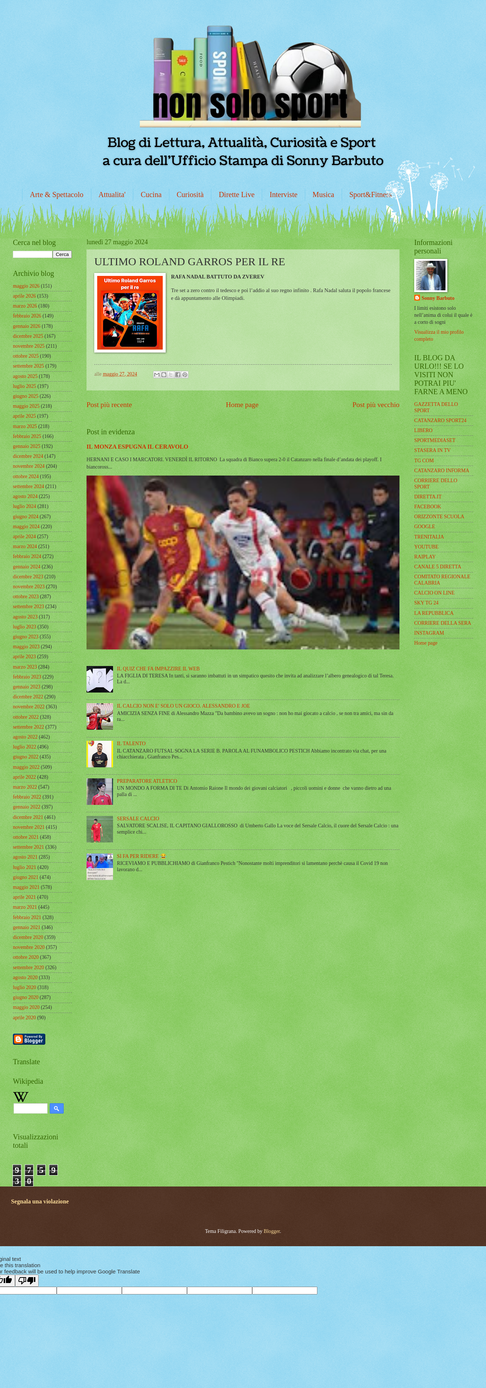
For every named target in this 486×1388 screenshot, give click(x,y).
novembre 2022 (29, 706)
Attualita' (112, 194)
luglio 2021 (24, 867)
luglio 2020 (24, 987)
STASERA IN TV (432, 450)
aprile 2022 (24, 777)
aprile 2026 (24, 296)
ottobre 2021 (26, 837)
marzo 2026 (25, 306)
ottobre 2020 (26, 957)
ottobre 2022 (26, 717)
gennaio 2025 (26, 446)
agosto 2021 (25, 857)
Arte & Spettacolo (57, 194)
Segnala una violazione (40, 1201)
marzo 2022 (25, 787)
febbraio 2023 (27, 677)
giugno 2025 (25, 396)
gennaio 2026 (26, 326)
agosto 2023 (25, 617)
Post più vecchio (375, 405)
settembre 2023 (28, 606)
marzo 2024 (25, 546)
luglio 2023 (24, 627)
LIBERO (423, 430)
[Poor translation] (27, 1281)
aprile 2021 (24, 897)
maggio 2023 (26, 646)
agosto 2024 (25, 496)
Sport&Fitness (370, 194)
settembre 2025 (28, 366)
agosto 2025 (25, 376)
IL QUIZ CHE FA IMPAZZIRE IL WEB (158, 669)
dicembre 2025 (28, 336)
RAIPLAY (425, 557)
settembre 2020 (28, 967)
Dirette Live (236, 194)
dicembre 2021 (28, 817)
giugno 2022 (25, 757)
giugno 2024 (25, 516)
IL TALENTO (131, 743)
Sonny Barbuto (438, 298)
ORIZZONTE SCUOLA (439, 516)
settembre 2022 (28, 727)
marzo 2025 (25, 426)
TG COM (424, 460)
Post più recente (109, 405)
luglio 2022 (24, 747)
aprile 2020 (24, 1017)
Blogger (272, 1231)
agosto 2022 (25, 737)
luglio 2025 (24, 386)
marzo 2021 (25, 907)
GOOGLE (424, 526)
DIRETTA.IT (427, 497)
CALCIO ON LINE (434, 593)
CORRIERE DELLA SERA (442, 623)
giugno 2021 (25, 877)
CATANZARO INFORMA (441, 470)
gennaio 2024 (26, 566)
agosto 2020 (25, 977)
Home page (242, 405)
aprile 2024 (24, 536)
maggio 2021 (26, 887)
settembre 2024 (28, 486)
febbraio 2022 (27, 797)
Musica (323, 194)
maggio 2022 (26, 767)
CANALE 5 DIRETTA (437, 566)
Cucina (151, 194)
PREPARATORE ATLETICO (147, 781)
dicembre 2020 (28, 937)
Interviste (283, 194)
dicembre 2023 (28, 576)
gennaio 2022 (26, 807)
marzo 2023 (25, 667)
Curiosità (190, 194)
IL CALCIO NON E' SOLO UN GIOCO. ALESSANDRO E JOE (183, 706)
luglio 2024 (24, 506)
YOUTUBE (426, 547)
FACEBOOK (427, 506)
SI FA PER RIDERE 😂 (141, 856)
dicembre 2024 (28, 456)
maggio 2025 (26, 406)
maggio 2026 (26, 286)
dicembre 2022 (28, 697)
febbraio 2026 (27, 316)
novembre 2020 (29, 947)
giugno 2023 (25, 636)
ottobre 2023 (26, 596)
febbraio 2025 (27, 436)
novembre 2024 (29, 466)
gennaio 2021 (26, 927)
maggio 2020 (26, 1007)
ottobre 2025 (26, 356)
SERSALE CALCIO (138, 818)
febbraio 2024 (27, 556)
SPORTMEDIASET (434, 440)
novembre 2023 (29, 586)
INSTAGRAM (429, 633)
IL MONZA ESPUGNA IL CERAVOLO (137, 447)
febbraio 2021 (27, 917)
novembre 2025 (29, 346)
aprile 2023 (24, 656)
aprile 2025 (24, 416)
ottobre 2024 (26, 476)
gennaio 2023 (26, 687)
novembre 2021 (29, 827)
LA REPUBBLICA (434, 613)
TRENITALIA (429, 537)
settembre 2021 (28, 847)
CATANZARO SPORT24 (440, 420)
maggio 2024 (26, 526)
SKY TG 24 (426, 603)
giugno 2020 (25, 997)
